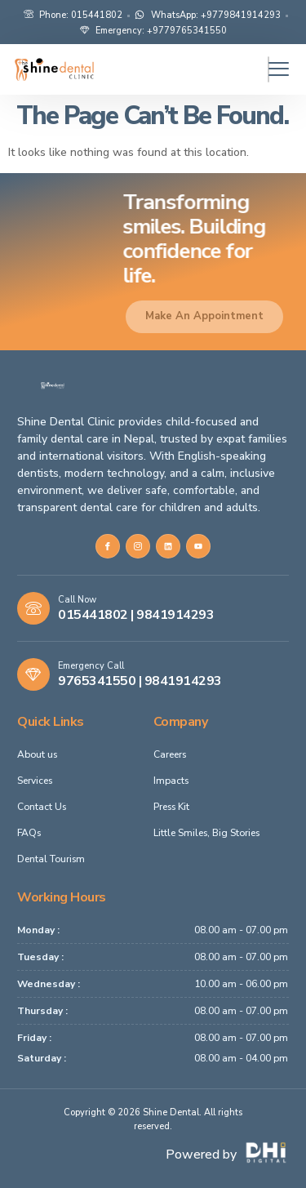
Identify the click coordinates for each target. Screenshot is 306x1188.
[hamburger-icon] (268, 69)
